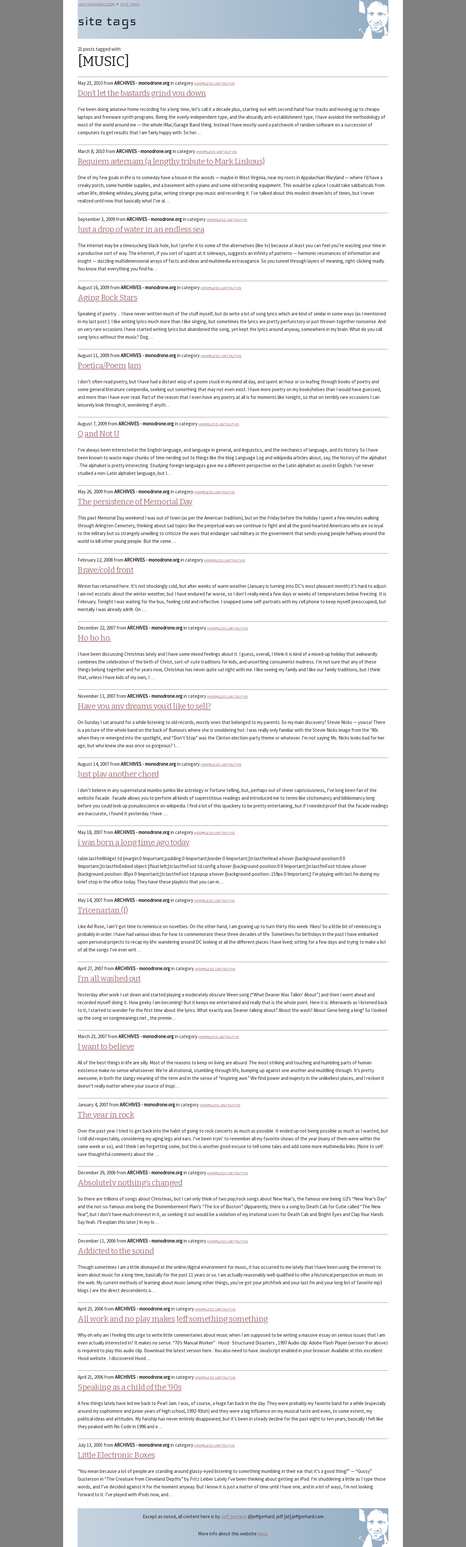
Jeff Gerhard (233, 1516)
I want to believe (106, 1046)
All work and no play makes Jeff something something (173, 1318)
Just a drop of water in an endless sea (141, 229)
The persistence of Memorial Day (135, 501)
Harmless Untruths (214, 83)
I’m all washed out (109, 978)
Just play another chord (118, 774)
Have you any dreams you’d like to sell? (144, 706)
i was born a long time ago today (133, 842)
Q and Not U (98, 433)
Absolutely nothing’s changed (130, 1182)
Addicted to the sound (116, 1251)
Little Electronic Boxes (116, 1455)
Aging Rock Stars (107, 297)
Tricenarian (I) (103, 910)
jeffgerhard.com (97, 4)
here (262, 1534)
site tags (129, 4)
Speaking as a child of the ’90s (130, 1387)
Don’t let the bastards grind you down (142, 93)
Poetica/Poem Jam (109, 365)
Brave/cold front (105, 570)
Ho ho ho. (94, 637)
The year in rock (106, 1114)
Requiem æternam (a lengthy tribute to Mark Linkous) (171, 161)
